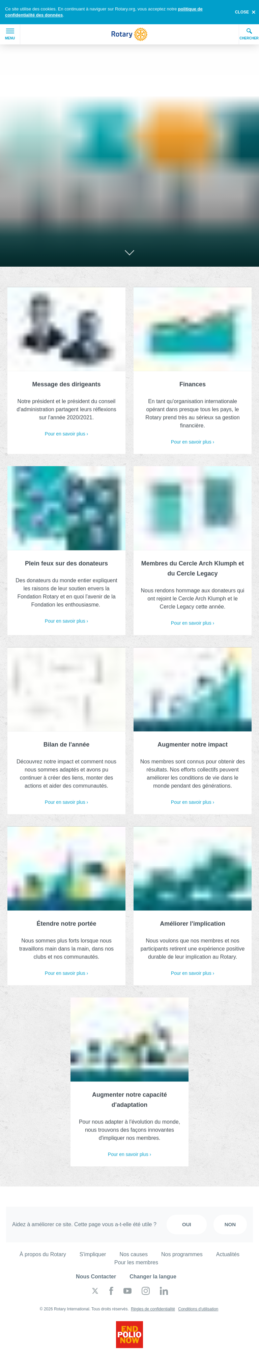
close (242, 12)
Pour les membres (136, 1262)
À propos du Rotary (43, 1254)
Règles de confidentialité (153, 1309)
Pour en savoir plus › (66, 436)
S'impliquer (93, 1254)
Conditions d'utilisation (198, 1309)
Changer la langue (153, 1276)
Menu (10, 34)
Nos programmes (182, 1254)
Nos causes (133, 1254)
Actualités (227, 1254)
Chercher (249, 34)
